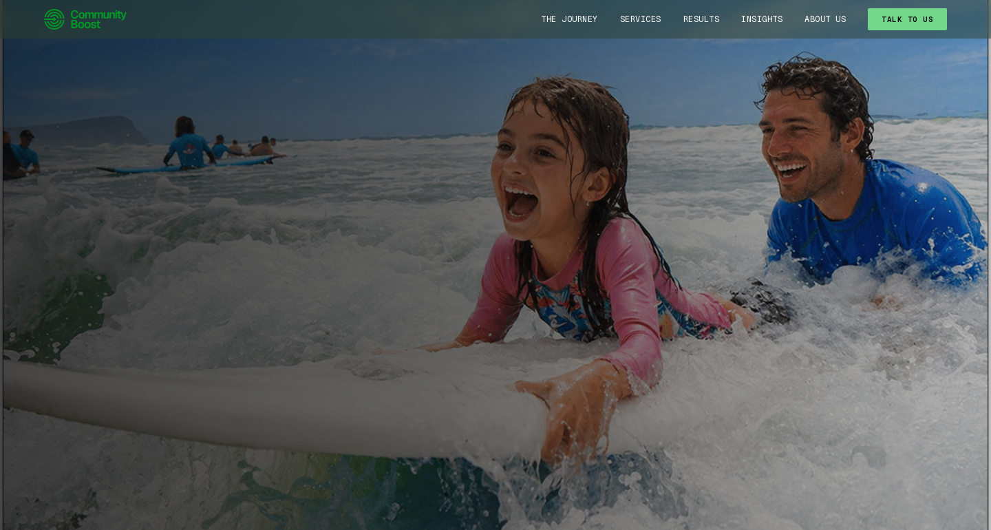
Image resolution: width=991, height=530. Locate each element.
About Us (825, 19)
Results (701, 19)
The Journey (569, 19)
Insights (761, 19)
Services (640, 19)
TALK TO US (907, 19)
